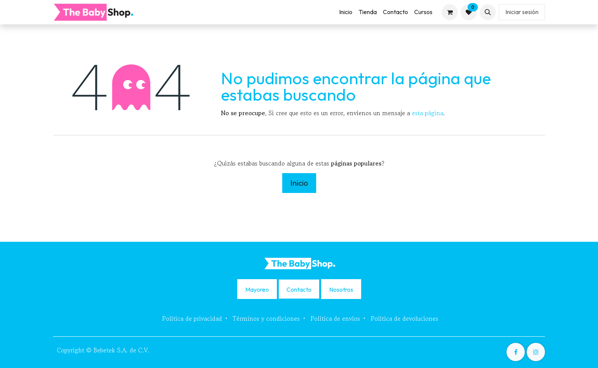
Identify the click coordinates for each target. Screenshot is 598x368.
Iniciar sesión (522, 12)
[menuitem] (345, 12)
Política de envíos (335, 318)
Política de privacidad (192, 318)
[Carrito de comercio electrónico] (450, 12)
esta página (427, 112)
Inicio (299, 183)
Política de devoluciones (404, 318)
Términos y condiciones (266, 318)
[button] (488, 12)
